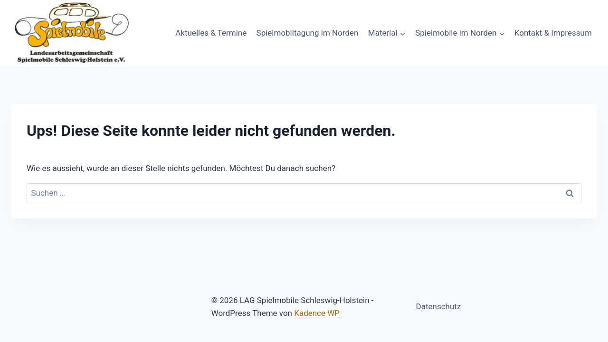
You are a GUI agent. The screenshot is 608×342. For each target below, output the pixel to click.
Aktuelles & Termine (211, 33)
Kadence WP (317, 313)
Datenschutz (438, 306)
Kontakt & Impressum (553, 33)
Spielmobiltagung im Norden (307, 33)
